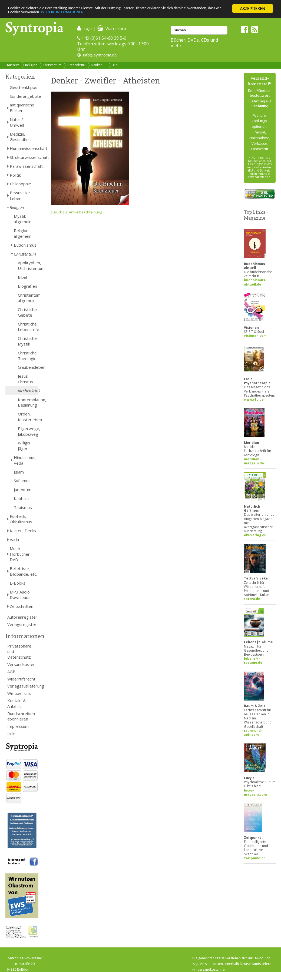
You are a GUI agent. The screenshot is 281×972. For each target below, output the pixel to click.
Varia (14, 539)
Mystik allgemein (22, 218)
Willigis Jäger (24, 445)
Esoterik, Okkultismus (21, 519)
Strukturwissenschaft (24, 157)
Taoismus (23, 507)
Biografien (27, 286)
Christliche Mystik (27, 341)
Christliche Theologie (27, 355)
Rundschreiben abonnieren (21, 716)
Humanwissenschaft (24, 148)
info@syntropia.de (100, 55)
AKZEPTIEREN (252, 8)
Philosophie (20, 183)
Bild (115, 65)
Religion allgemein (22, 233)
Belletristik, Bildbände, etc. (23, 571)
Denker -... (98, 65)
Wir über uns (19, 693)
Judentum (22, 489)
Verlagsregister (22, 624)
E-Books (17, 583)
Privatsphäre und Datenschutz (19, 651)
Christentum (52, 65)
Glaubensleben (28, 367)
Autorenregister (22, 617)
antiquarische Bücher (22, 107)
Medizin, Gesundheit (20, 136)
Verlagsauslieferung (22, 686)
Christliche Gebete (27, 312)
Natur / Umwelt (17, 122)
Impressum (18, 726)
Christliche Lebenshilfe (28, 326)
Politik (15, 175)
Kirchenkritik (76, 65)
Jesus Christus (25, 378)
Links (11, 733)
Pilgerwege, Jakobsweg (28, 431)
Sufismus (22, 480)
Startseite (12, 65)
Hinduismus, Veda (25, 460)
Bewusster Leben (20, 195)
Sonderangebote (24, 96)
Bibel (22, 277)
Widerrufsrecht (21, 679)
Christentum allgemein (28, 297)
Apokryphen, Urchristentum (28, 265)
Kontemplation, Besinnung (28, 402)
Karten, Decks (23, 530)
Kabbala (21, 498)
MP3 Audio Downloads (20, 594)
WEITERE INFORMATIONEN (117, 13)
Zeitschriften (21, 606)
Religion (31, 65)
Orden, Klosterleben (28, 416)
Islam (19, 472)
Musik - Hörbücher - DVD (21, 554)
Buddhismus (25, 245)
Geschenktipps (23, 87)
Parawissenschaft (24, 166)
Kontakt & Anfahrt (16, 703)
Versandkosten (21, 664)
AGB (11, 671)
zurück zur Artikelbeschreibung (76, 212)
